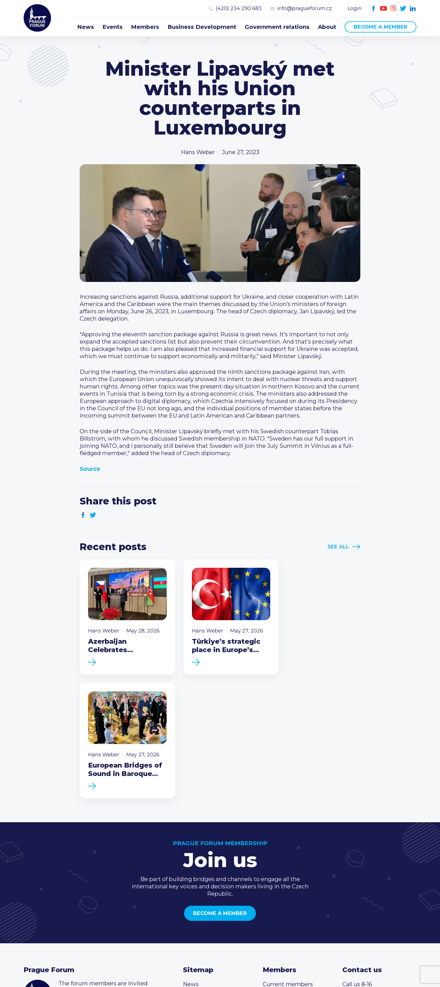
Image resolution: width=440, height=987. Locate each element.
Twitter (403, 8)
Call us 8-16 (357, 862)
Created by (220, 968)
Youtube (383, 8)
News (85, 27)
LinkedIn (412, 8)
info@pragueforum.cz (304, 8)
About (327, 27)
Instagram (393, 8)
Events (112, 27)
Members (145, 27)
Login (355, 8)
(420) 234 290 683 (239, 8)
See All (338, 547)
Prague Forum (38, 18)
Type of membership (292, 871)
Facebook (373, 8)
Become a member (380, 27)
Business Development (202, 27)
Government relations (277, 27)
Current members (288, 862)
